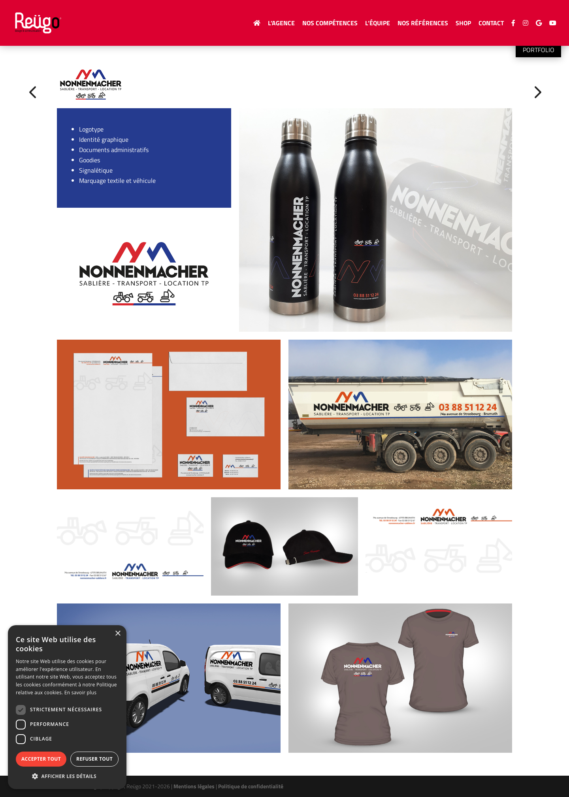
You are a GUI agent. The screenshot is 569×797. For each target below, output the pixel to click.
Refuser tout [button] (94, 759)
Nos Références (423, 24)
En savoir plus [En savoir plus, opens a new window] (80, 692)
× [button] (118, 634)
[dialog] (67, 707)
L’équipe (377, 24)
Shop (463, 24)
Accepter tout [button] (41, 759)
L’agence (281, 24)
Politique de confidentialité (250, 786)
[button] (67, 776)
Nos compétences (330, 24)
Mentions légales (194, 786)
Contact (491, 24)
